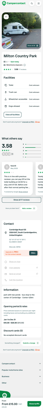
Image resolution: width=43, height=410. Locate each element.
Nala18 (13, 166)
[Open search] (31, 3)
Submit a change (31, 343)
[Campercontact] (14, 3)
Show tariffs (34, 404)
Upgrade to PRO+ (28, 122)
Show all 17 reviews (22, 200)
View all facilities (13, 114)
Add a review (29, 208)
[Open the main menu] (38, 3)
